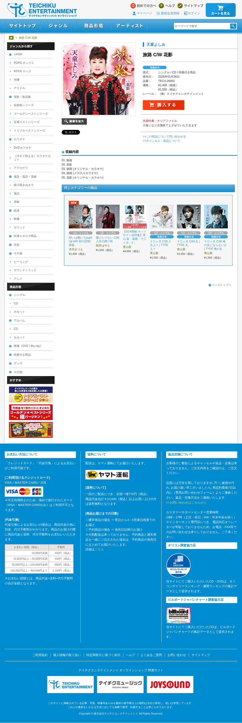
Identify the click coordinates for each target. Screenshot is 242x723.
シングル (19, 295)
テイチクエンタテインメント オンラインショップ (42, 10)
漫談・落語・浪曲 (25, 176)
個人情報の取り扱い (67, 655)
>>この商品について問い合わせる (164, 136)
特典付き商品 (22, 354)
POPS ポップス (24, 63)
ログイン (194, 13)
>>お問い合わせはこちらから (186, 502)
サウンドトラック (25, 270)
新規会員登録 (170, 13)
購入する (163, 105)
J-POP (18, 54)
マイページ (144, 13)
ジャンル (58, 26)
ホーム (11, 38)
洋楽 (16, 244)
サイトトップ (23, 26)
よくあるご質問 (151, 655)
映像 (16, 219)
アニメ (18, 278)
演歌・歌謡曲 (22, 97)
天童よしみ (155, 44)
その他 (18, 253)
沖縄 (16, 79)
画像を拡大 (74, 121)
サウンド (19, 227)
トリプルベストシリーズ (29, 130)
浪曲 (16, 201)
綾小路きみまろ (24, 185)
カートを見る (221, 10)
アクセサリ (21, 168)
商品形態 (94, 26)
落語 (16, 193)
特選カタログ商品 (25, 236)
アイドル (19, 88)
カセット (19, 311)
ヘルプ (167, 5)
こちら (99, 549)
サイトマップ (190, 5)
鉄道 (16, 210)
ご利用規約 (40, 655)
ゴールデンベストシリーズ (31, 113)
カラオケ (19, 139)
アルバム (19, 320)
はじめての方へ (143, 5)
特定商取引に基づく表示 (103, 655)
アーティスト (129, 26)
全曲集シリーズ (24, 105)
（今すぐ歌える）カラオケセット (32, 157)
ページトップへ (220, 285)
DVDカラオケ (22, 147)
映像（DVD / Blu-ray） (28, 346)
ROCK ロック (22, 71)
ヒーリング (21, 262)
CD (16, 303)
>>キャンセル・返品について (161, 140)
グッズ (18, 363)
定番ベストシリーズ (26, 122)
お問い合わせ (177, 655)
